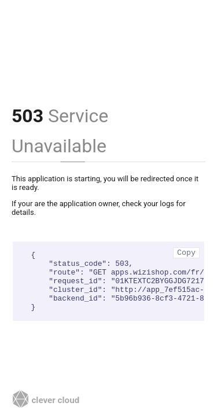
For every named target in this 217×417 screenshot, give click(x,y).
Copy (186, 252)
